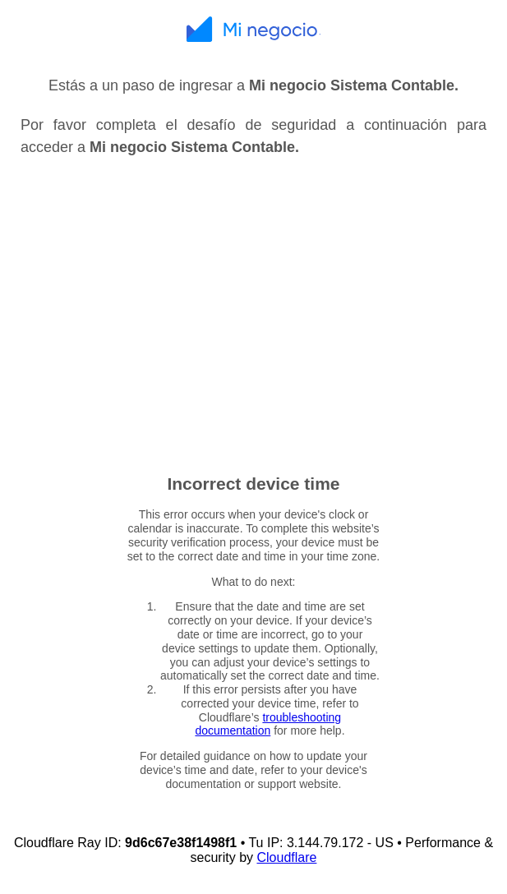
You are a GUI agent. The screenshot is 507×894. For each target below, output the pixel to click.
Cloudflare (286, 857)
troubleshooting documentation (268, 724)
